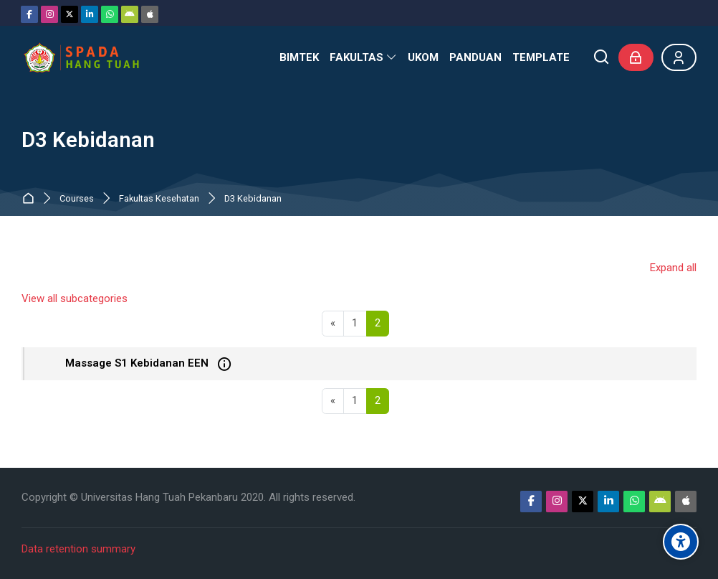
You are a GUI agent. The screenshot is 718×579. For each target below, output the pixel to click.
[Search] (602, 58)
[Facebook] (29, 14)
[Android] (129, 14)
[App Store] (149, 14)
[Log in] (636, 57)
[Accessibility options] (681, 542)
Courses (76, 199)
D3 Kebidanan (253, 199)
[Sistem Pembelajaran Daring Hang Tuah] (80, 57)
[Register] (679, 57)
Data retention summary (78, 548)
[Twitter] (69, 14)
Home (31, 199)
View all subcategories (74, 298)
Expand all (673, 267)
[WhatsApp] (109, 14)
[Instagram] (49, 14)
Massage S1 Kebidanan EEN (137, 363)
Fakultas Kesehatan (159, 199)
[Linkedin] (89, 14)
